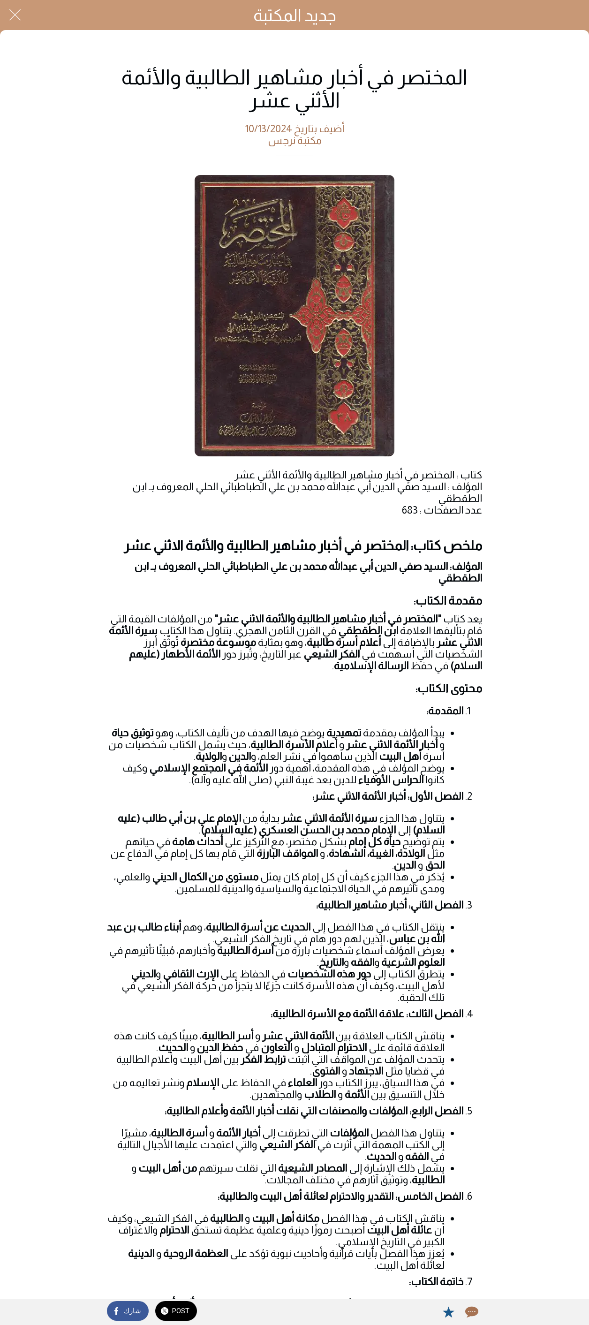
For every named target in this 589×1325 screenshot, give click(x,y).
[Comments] (471, 1312)
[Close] (15, 15)
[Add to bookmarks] (448, 1312)
